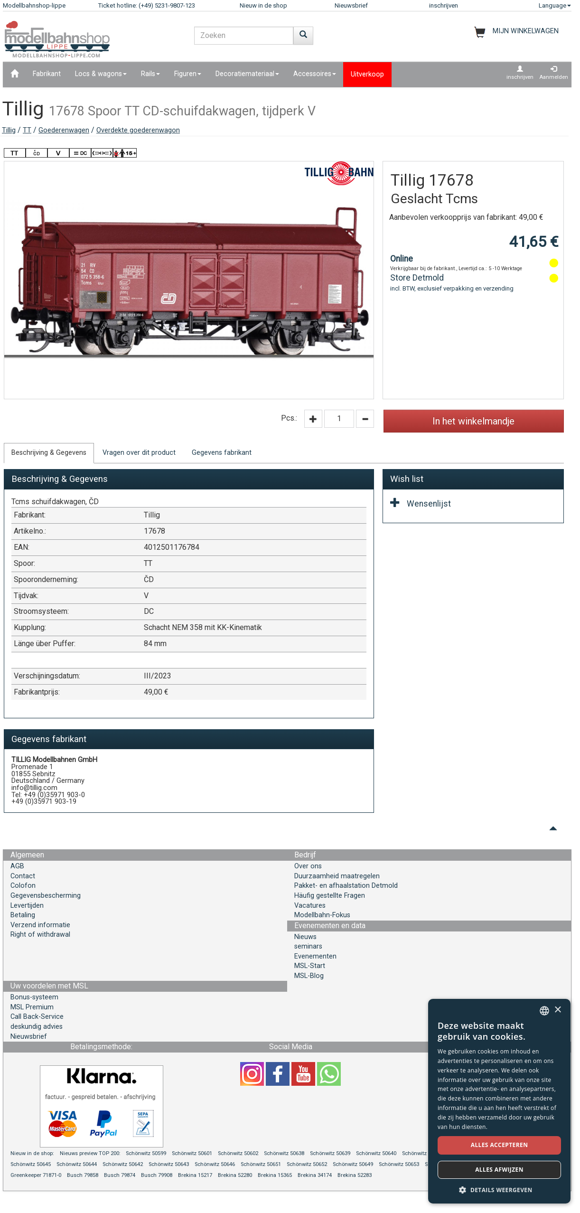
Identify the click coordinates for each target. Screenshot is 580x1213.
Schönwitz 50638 (284, 1153)
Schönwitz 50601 (192, 1153)
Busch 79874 (119, 1175)
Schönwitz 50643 (169, 1164)
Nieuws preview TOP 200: (91, 1153)
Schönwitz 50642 (123, 1164)
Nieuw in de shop (263, 5)
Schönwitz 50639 (330, 1153)
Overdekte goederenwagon (138, 130)
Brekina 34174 (315, 1175)
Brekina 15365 (275, 1175)
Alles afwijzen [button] (499, 1170)
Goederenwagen (63, 130)
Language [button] (555, 5)
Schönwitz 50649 (353, 1164)
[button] (499, 1189)
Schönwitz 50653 (399, 1164)
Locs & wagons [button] (101, 74)
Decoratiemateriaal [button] (247, 74)
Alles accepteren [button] (499, 1145)
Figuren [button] (187, 74)
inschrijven (443, 5)
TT (27, 130)
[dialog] (499, 1101)
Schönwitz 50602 (238, 1153)
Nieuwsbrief (351, 5)
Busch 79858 (82, 1175)
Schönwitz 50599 (146, 1153)
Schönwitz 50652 (307, 1164)
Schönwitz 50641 (422, 1153)
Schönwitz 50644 (76, 1164)
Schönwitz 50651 (261, 1164)
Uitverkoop (367, 74)
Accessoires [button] (314, 74)
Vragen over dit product (139, 453)
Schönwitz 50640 (376, 1153)
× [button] (557, 1010)
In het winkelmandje (473, 421)
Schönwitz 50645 (30, 1164)
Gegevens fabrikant (222, 453)
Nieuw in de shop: (32, 1153)
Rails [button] (150, 74)
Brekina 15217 (195, 1175)
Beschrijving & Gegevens (48, 453)
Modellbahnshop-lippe (34, 5)
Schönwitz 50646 (215, 1164)
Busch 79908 (156, 1175)
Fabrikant (47, 74)
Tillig (9, 130)
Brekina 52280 (235, 1175)
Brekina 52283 (354, 1175)
